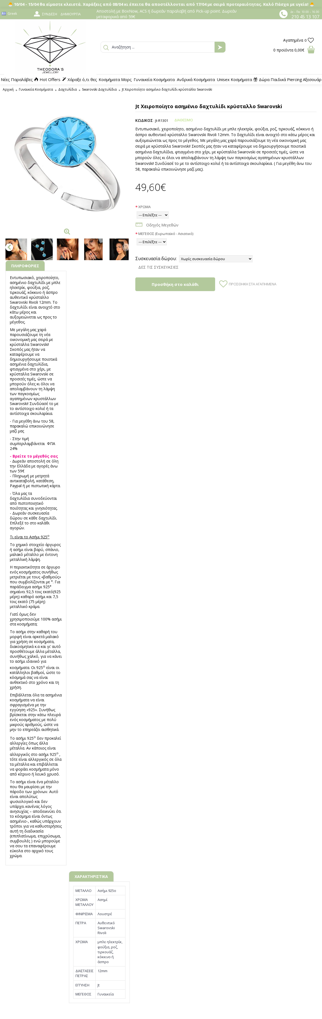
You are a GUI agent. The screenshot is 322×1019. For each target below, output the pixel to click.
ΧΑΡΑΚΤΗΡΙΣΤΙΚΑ (91, 876)
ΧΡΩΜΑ (144, 206)
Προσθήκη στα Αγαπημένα (252, 284)
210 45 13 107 (305, 17)
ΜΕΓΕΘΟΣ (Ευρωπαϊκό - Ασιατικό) (165, 233)
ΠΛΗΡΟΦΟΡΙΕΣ (25, 265)
